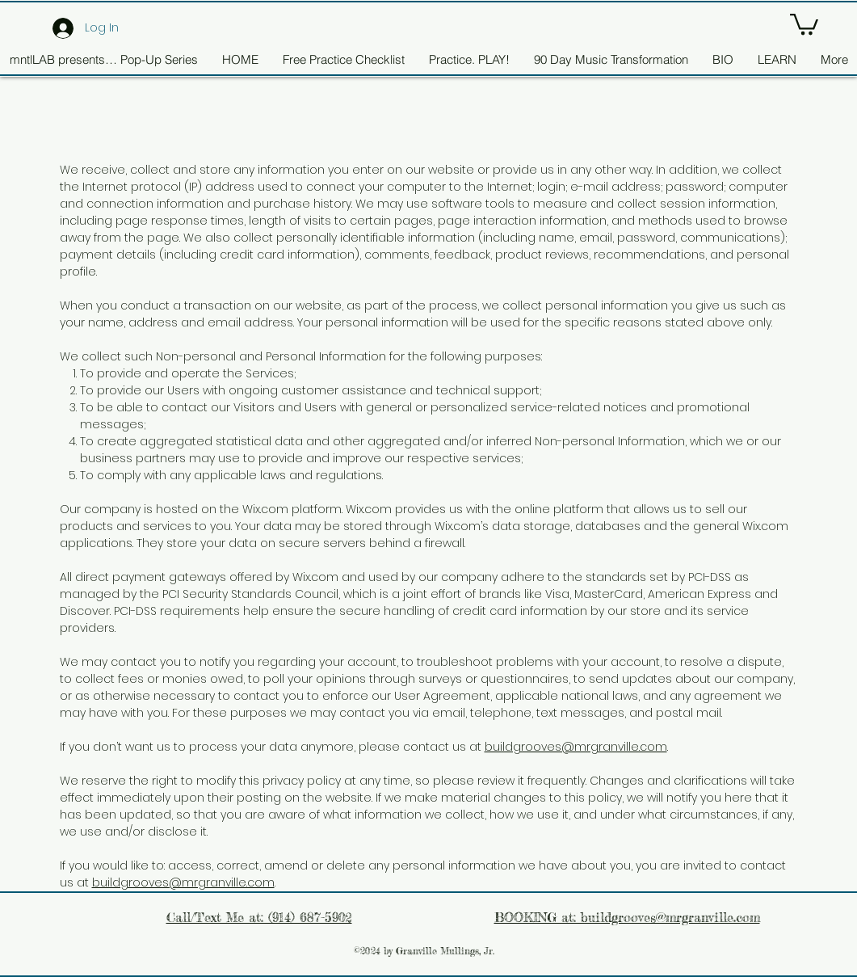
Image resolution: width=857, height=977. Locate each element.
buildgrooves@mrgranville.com (576, 747)
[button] (804, 23)
